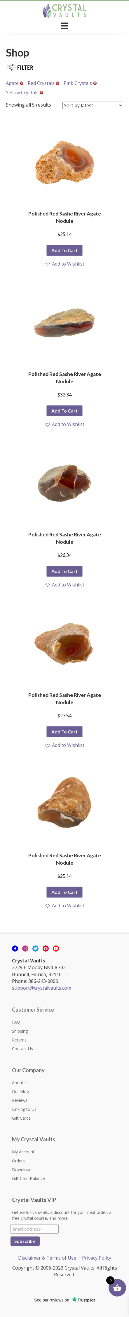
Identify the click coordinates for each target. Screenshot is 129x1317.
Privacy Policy (96, 1258)
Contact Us (22, 1048)
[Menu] (64, 25)
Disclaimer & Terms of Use (47, 1258)
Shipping (20, 1031)
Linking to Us (24, 1109)
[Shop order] (92, 105)
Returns (19, 1040)
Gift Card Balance (28, 1178)
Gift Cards (21, 1118)
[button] (64, 264)
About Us (20, 1082)
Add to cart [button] (64, 250)
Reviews (19, 1100)
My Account (23, 1151)
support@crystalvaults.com (41, 988)
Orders (18, 1161)
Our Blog (20, 1091)
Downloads (23, 1169)
